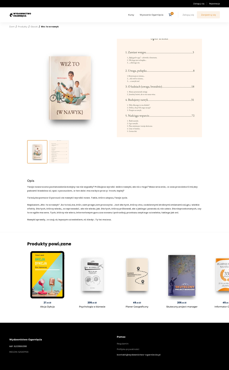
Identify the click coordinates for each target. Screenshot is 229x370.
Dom (12, 26)
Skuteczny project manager (181, 306)
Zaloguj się (198, 3)
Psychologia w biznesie (92, 306)
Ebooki (34, 26)
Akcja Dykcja (47, 306)
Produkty (22, 26)
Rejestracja (214, 3)
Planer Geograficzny (137, 306)
